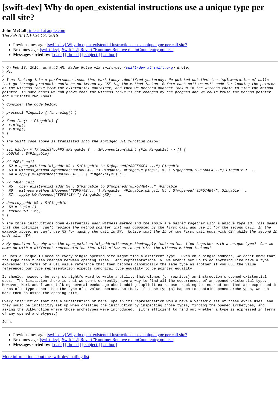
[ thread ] (73, 54)
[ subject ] (91, 54)
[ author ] (109, 54)
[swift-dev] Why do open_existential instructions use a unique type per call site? (117, 44)
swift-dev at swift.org (149, 68)
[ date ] (58, 54)
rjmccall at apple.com (46, 30)
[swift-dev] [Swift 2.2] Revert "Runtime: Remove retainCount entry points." (107, 49)
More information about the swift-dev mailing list (45, 408)
